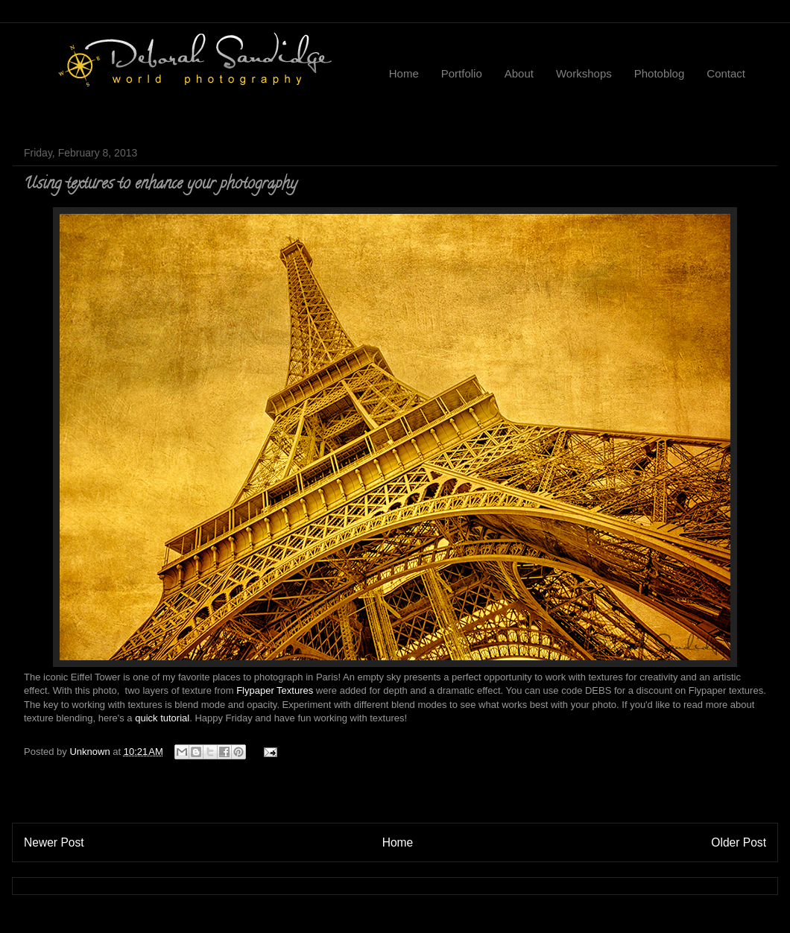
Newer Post (54, 842)
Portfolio (461, 73)
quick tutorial (162, 718)
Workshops (584, 73)
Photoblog (659, 73)
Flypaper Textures (274, 690)
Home (404, 73)
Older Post (738, 842)
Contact (726, 73)
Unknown (91, 751)
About (519, 73)
